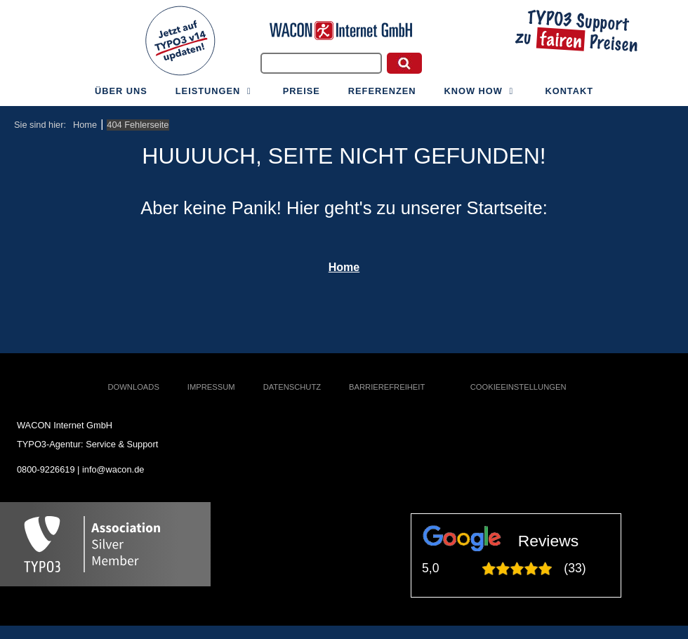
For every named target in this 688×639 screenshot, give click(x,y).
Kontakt (569, 91)
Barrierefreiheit (387, 387)
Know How (480, 91)
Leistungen (215, 91)
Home (344, 267)
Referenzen (382, 91)
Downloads (133, 387)
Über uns (121, 91)
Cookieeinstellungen (518, 387)
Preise (301, 91)
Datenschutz (292, 387)
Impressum (211, 387)
